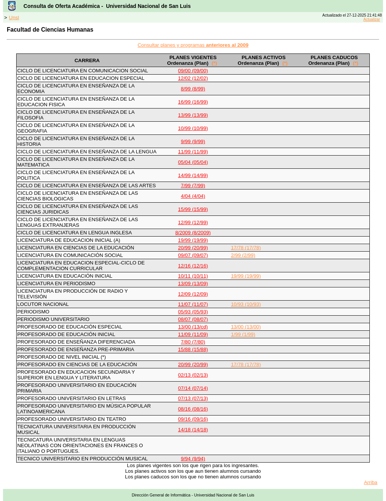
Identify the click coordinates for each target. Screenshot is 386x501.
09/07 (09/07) (193, 255)
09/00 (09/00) (193, 70)
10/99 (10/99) (193, 128)
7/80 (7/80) (193, 342)
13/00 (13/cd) (193, 327)
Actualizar (371, 19)
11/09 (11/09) (193, 334)
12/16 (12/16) (193, 266)
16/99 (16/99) (193, 102)
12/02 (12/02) (193, 78)
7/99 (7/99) (193, 185)
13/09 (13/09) (193, 283)
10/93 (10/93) (246, 304)
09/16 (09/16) (193, 419)
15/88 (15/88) (193, 349)
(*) (214, 63)
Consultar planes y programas (193, 45)
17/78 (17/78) (246, 247)
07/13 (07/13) (193, 398)
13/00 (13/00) (246, 327)
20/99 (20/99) (193, 247)
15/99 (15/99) (193, 209)
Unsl (14, 17)
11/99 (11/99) (193, 151)
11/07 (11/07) (193, 304)
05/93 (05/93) (193, 312)
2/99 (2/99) (243, 255)
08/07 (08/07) (193, 319)
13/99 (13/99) (193, 115)
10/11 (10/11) (193, 276)
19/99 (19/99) (193, 240)
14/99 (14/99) (193, 175)
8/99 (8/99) (193, 89)
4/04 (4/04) (193, 196)
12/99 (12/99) (193, 222)
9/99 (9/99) (193, 141)
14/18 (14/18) (193, 429)
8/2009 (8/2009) (193, 232)
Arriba (370, 482)
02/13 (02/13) (193, 375)
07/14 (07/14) (193, 388)
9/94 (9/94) (193, 458)
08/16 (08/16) (193, 409)
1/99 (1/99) (243, 334)
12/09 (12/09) (193, 294)
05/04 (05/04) (193, 162)
